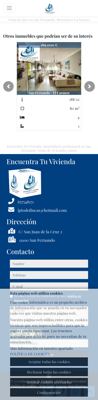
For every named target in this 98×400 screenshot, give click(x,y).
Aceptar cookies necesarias (49, 382)
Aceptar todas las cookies (49, 361)
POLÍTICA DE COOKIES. (30, 353)
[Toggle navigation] (9, 8)
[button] (8, 86)
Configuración (49, 392)
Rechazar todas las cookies (49, 371)
